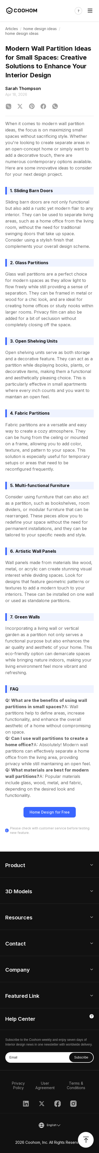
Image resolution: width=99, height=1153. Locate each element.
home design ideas (40, 28)
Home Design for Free (50, 812)
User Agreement (45, 1085)
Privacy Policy (18, 1085)
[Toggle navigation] (90, 10)
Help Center (20, 1019)
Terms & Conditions (76, 1085)
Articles (11, 28)
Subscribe (81, 1057)
